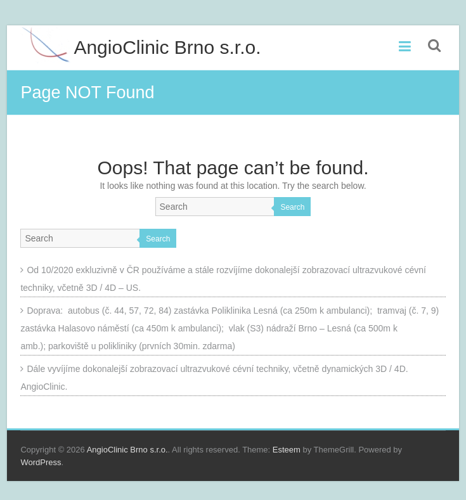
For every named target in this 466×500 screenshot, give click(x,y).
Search (292, 207)
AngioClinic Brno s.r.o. (167, 47)
